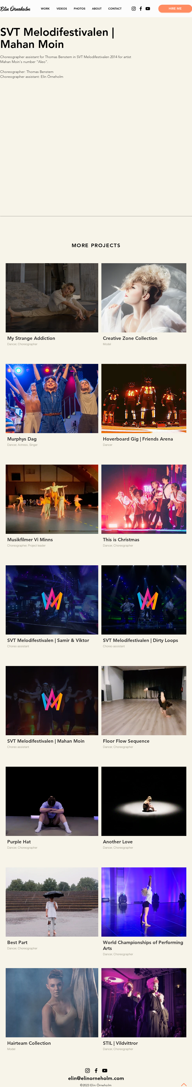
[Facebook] (140, 8)
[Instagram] (133, 8)
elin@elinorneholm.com (96, 1078)
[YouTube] (148, 8)
